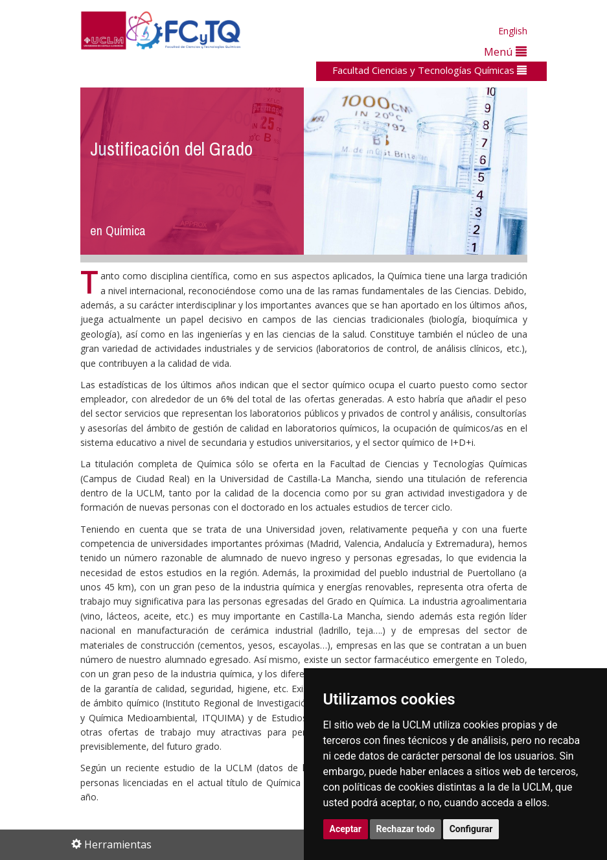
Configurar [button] (471, 829)
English (512, 31)
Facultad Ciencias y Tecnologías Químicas (429, 70)
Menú (505, 51)
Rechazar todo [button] (405, 829)
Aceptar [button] (346, 829)
